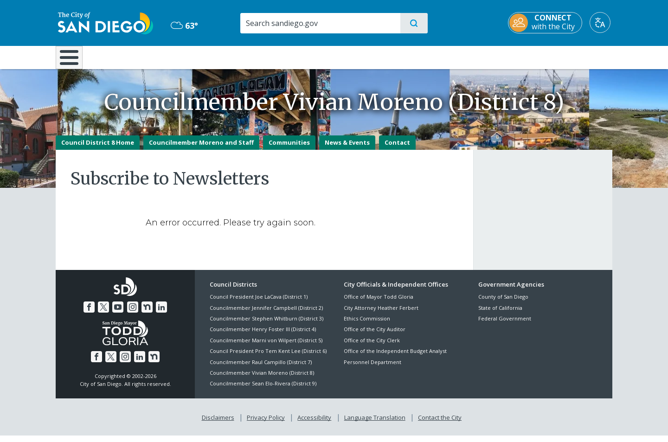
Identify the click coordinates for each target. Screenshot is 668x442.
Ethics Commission (367, 324)
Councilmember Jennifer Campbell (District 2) (266, 314)
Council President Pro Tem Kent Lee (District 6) (268, 357)
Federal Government (504, 324)
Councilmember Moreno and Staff (201, 149)
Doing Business (301, 56)
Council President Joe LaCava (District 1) (259, 303)
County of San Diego (503, 303)
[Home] (73, 61)
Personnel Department (372, 368)
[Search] (319, 23)
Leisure (134, 56)
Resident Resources (219, 56)
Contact (397, 149)
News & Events (347, 149)
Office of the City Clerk (372, 346)
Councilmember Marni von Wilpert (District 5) (266, 346)
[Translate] (601, 22)
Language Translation (374, 424)
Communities (289, 149)
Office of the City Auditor (374, 336)
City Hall (567, 56)
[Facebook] (89, 313)
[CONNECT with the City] (547, 22)
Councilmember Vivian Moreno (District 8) (262, 379)
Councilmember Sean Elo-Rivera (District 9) (263, 390)
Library (386, 56)
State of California (500, 314)
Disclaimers (218, 424)
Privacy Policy (266, 424)
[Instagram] (132, 313)
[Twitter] (103, 313)
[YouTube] (117, 313)
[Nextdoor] (147, 313)
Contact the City (440, 424)
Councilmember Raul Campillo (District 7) (261, 368)
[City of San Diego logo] (103, 22)
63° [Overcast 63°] (183, 25)
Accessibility (314, 424)
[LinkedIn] (161, 313)
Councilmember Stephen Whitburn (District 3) (266, 324)
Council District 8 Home (97, 149)
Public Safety (476, 56)
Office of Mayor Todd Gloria (378, 303)
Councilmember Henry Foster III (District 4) (263, 336)
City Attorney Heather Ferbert (381, 314)
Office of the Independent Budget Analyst (395, 357)
